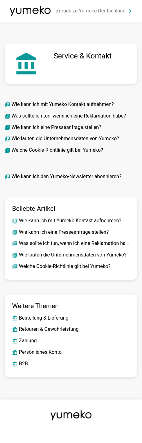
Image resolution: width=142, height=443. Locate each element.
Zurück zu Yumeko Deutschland (94, 11)
